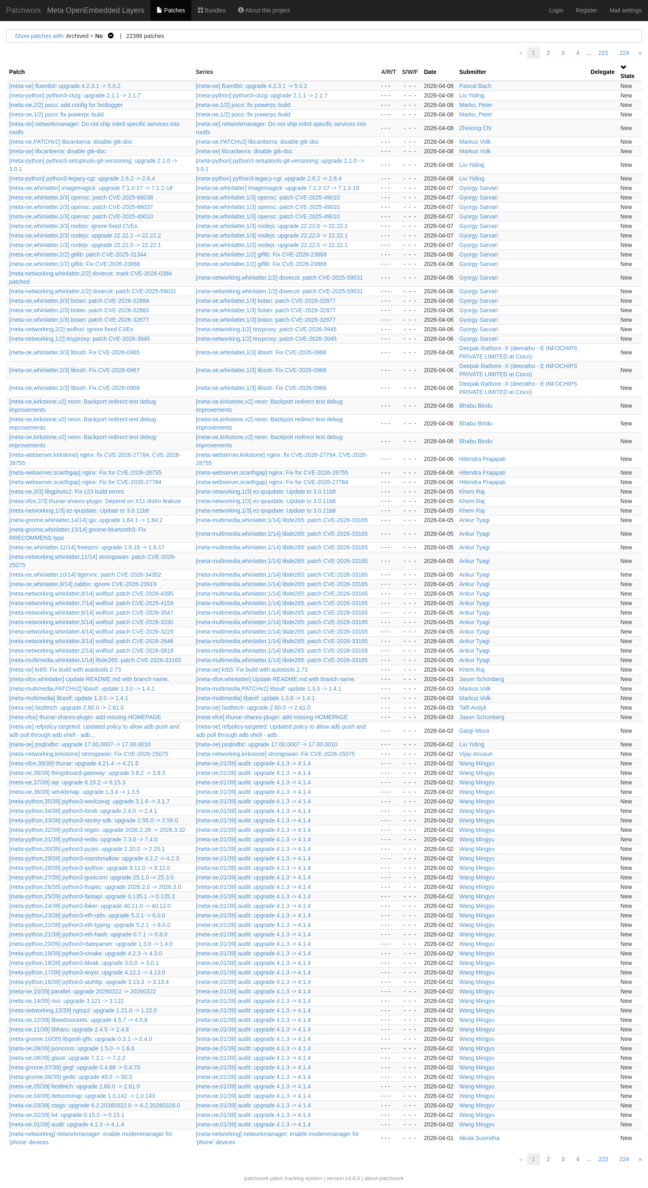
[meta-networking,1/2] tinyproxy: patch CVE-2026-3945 (266, 329)
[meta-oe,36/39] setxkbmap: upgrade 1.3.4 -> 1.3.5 (74, 792)
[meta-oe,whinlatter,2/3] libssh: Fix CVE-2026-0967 (74, 370)
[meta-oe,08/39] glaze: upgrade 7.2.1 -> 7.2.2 (67, 1058)
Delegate (603, 72)
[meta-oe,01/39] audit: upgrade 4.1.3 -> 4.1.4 (253, 763)
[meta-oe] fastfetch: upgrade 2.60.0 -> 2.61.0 (66, 707)
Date (430, 72)
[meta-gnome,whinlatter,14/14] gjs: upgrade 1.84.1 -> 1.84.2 (86, 520)
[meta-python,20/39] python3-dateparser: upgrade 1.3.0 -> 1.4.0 (91, 944)
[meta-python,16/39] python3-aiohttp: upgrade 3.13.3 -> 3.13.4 (89, 982)
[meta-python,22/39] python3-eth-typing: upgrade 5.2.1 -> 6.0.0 (89, 925)
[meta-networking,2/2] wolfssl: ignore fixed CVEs (71, 329)
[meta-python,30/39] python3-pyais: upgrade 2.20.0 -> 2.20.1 (87, 849)
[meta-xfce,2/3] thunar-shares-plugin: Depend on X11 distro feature (95, 501)
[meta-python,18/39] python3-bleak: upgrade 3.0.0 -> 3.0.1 (84, 963)
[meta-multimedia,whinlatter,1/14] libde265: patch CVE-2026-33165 (282, 520)
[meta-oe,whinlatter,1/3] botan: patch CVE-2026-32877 (266, 300)
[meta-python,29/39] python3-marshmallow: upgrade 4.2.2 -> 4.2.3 (94, 858)
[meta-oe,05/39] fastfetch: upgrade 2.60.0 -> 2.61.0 (74, 1086)
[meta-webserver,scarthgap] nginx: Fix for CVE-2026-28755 (85, 472)
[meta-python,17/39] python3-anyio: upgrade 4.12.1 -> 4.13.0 (87, 972)
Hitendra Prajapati (482, 459)
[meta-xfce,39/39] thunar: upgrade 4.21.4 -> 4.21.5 (73, 763)
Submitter (472, 72)
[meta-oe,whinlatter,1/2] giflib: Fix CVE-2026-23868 (261, 254)
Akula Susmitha (479, 1138)
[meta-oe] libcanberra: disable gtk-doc (57, 151)
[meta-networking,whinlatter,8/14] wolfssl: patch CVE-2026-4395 (91, 593)
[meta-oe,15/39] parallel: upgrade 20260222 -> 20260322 (82, 991)
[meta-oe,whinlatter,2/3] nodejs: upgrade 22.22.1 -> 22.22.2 (85, 235)
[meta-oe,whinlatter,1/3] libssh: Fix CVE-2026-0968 (261, 352)
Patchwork (23, 10)
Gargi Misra (474, 730)
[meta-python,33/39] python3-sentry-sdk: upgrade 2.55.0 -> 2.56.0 (93, 820)
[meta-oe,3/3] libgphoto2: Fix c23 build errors (66, 491)
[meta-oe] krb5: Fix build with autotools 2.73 (65, 669)
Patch (17, 72)
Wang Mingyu (476, 763)
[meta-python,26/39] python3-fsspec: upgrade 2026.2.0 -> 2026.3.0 (95, 887)
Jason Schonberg (481, 679)
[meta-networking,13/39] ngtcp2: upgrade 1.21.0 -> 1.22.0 (83, 1010)
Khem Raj (471, 491)
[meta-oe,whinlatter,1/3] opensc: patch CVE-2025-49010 (268, 197)
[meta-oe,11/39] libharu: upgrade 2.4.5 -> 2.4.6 (69, 1029)
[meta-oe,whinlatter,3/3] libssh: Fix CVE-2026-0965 (74, 352)
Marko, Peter (475, 105)
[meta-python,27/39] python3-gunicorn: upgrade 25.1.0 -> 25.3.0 (91, 877)
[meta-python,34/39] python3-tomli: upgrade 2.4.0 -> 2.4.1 (83, 811)
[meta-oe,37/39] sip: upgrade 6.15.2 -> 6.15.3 (67, 782)
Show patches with (39, 36)
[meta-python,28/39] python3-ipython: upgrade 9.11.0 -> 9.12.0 (89, 868)
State (627, 76)
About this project (264, 10)
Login (556, 10)
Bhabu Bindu (475, 405)
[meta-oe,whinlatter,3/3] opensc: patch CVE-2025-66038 (81, 197)
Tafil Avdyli (472, 707)
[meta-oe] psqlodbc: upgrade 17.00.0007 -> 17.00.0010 (80, 744)
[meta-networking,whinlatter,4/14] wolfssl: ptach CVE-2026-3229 (91, 631)
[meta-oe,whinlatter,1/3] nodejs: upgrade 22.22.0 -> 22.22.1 (272, 226)
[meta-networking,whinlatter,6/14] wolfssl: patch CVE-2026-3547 (91, 612)
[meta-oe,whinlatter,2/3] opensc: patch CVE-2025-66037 (81, 207)
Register (586, 10)
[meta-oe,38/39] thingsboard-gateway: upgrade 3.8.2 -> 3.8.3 (87, 773)
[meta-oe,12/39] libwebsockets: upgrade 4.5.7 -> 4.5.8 (78, 1020)
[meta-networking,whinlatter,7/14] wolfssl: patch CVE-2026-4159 (91, 603)
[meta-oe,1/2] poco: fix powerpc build (243, 105)
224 (624, 53)
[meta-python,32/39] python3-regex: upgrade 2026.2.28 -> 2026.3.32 (97, 830)
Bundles (212, 10)
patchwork (256, 1178)
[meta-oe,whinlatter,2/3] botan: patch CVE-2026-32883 (79, 310)
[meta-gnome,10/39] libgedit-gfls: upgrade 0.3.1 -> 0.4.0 (80, 1039)
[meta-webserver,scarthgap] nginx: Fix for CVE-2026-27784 (85, 482)
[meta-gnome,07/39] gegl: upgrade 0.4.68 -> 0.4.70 (74, 1067)
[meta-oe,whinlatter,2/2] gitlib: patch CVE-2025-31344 (77, 254)
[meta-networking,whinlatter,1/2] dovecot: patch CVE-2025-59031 (279, 277)
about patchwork (384, 1178)
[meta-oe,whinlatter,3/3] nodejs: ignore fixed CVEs (73, 226)
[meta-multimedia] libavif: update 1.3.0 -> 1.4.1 (68, 698)
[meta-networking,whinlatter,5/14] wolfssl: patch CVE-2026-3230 (91, 622)
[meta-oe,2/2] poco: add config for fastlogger (66, 105)
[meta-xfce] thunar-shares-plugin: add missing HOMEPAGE (85, 717)
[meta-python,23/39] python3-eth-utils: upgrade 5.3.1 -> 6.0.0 (87, 915)
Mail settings (626, 10)
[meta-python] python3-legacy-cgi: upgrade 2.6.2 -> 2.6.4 (82, 178)
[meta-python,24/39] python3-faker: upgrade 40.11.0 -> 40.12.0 (90, 906)
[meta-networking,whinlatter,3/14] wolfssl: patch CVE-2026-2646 (91, 641)
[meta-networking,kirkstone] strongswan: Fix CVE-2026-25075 (88, 754)
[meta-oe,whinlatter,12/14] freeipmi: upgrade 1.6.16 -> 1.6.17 (86, 547)
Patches (171, 10)
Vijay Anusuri (476, 754)
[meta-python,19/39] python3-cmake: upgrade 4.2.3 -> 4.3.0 (85, 953)
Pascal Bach (475, 86)
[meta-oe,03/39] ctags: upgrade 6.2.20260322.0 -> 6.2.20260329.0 (94, 1105)
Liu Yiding (471, 95)
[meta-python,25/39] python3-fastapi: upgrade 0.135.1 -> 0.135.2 (92, 896)
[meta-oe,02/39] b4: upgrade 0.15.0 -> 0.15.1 (66, 1115)
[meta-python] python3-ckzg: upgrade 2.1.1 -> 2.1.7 (75, 95)
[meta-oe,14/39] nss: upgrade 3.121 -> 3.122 (66, 1001)
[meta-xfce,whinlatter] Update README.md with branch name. (89, 679)
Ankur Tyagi (474, 520)
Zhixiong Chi (475, 128)
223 (603, 53)
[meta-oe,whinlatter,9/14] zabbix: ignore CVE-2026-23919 (82, 584)
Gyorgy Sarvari (478, 188)
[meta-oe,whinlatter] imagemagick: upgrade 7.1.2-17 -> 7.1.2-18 (91, 188)
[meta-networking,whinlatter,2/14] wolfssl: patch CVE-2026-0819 (91, 650)
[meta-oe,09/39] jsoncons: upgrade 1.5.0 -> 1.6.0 (71, 1048)
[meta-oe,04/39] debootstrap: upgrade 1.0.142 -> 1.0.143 (82, 1096)
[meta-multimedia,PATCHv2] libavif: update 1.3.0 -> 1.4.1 (82, 688)
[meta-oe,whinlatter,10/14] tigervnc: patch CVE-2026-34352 (85, 574)
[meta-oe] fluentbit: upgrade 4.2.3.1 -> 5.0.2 (65, 86)
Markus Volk (475, 141)
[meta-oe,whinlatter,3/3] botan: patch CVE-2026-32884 (79, 300)
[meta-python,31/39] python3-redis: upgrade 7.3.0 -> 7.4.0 (83, 839)
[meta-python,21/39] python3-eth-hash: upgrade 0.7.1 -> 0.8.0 (88, 934)
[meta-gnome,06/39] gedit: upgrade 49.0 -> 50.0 (70, 1077)
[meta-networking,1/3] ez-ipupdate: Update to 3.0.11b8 (266, 491)
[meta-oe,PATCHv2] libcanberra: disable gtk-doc (70, 141)
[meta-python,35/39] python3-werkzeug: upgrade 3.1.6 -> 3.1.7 (89, 801)
